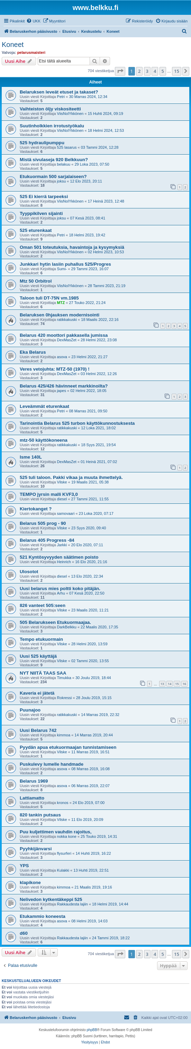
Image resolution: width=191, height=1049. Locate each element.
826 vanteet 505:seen (42, 605)
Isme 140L (31, 457)
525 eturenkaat (36, 230)
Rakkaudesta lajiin (72, 904)
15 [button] (176, 71)
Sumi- (62, 269)
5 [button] (163, 71)
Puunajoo (30, 710)
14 (169, 684)
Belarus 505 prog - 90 (43, 523)
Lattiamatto (32, 798)
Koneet (13, 44)
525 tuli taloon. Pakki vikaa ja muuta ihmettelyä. (71, 477)
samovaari (66, 513)
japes (61, 391)
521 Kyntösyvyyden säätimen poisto (59, 557)
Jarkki (62, 545)
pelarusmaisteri (31, 52)
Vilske (62, 482)
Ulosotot (29, 571)
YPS (24, 865)
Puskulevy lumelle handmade (51, 764)
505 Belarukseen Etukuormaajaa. (55, 622)
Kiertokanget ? (36, 508)
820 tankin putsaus (40, 814)
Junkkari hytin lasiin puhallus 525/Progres (65, 264)
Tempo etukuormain (41, 639)
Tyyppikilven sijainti (41, 213)
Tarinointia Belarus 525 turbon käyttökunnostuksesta (77, 423)
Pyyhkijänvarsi (36, 848)
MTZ (61, 303)
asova (62, 357)
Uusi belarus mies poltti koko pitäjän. (60, 588)
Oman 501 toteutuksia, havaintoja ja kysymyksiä (72, 247)
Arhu (61, 593)
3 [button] (147, 71)
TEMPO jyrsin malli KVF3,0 (49, 494)
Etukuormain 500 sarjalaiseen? (53, 176)
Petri (61, 97)
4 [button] (155, 71)
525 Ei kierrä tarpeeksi (44, 196)
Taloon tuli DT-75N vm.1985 (49, 298)
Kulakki (63, 870)
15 (177, 684)
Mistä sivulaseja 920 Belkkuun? (54, 159)
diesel (62, 499)
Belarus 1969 (34, 781)
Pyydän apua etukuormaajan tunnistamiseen (68, 747)
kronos (63, 803)
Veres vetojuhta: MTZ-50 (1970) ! (55, 369)
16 (184, 684)
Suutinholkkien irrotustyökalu (52, 125)
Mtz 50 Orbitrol (36, 281)
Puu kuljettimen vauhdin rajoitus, (55, 831)
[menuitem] (33, 21)
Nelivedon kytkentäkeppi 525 (51, 899)
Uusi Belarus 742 (38, 730)
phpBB (92, 1030)
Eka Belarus (33, 352)
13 (162, 684)
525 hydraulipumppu (42, 142)
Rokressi (64, 698)
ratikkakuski (67, 319)
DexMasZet (66, 340)
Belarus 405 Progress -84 (47, 540)
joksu (61, 181)
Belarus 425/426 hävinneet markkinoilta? (64, 386)
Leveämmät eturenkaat (44, 406)
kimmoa (64, 735)
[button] (120, 71)
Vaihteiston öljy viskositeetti (50, 108)
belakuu (64, 164)
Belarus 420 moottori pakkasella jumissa (64, 335)
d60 (24, 933)
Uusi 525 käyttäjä (38, 656)
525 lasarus (67, 147)
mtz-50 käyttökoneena (43, 440)
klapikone (30, 882)
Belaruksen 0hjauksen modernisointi (59, 314)
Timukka (64, 678)
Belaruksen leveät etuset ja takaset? (59, 92)
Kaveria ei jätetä (37, 693)
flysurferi (64, 853)
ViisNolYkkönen (70, 113)
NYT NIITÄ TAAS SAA (43, 673)
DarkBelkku (66, 627)
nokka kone (66, 836)
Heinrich (64, 562)
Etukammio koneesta (42, 916)
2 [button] (139, 71)
